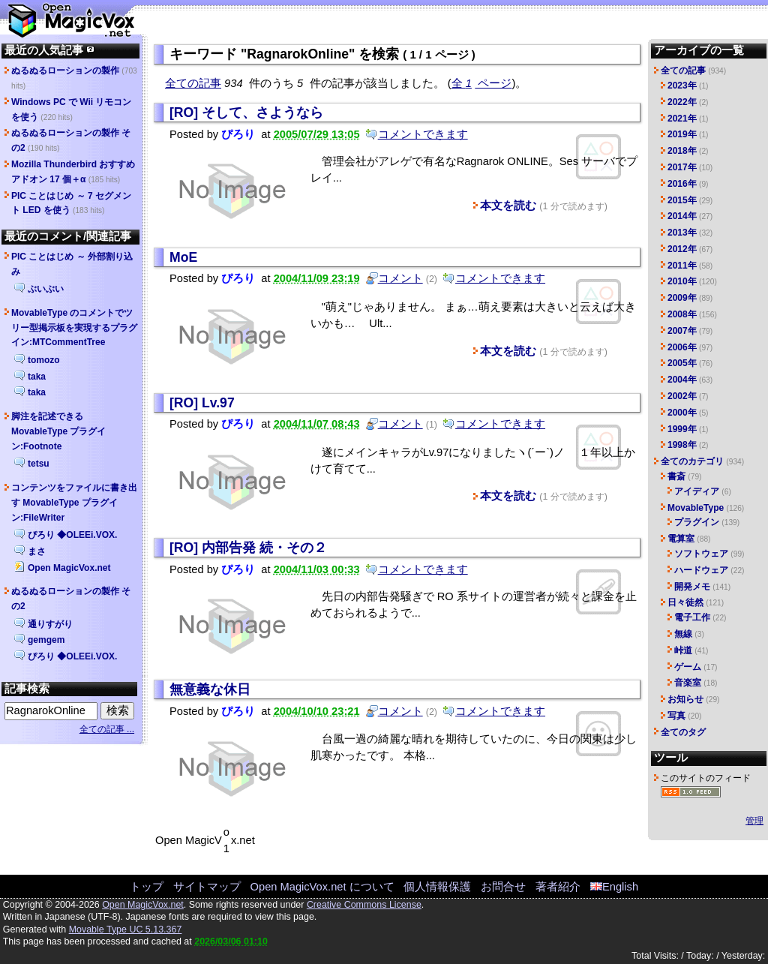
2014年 (682, 216)
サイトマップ (207, 887)
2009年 (682, 298)
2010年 (682, 281)
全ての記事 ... (107, 729)
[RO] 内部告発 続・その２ (248, 547)
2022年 (682, 102)
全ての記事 (193, 83)
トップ (147, 887)
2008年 (682, 314)
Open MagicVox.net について (322, 887)
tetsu (39, 463)
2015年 (682, 200)
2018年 (682, 151)
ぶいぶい (46, 289)
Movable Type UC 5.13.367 (125, 929)
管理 (755, 820)
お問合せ (503, 887)
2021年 (682, 118)
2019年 (682, 134)
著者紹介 (558, 887)
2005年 (682, 363)
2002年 (682, 396)
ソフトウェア (701, 553)
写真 (677, 715)
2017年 (682, 167)
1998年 (682, 445)
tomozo (44, 360)
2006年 (682, 347)
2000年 (682, 412)
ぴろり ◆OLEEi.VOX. (72, 535)
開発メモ (692, 586)
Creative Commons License (364, 904)
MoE (183, 257)
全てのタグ (683, 732)
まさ (37, 551)
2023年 (682, 85)
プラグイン (696, 522)
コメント (400, 278)
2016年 (682, 184)
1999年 (682, 429)
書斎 (677, 476)
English (614, 887)
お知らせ (686, 699)
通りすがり (50, 624)
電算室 (681, 538)
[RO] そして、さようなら (246, 112)
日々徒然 (686, 602)
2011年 (682, 265)
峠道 (683, 650)
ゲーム (687, 667)
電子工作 (692, 617)
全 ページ (482, 83)
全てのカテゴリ (692, 461)
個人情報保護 (437, 887)
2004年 (682, 379)
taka (37, 376)
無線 (683, 634)
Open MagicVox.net (69, 568)
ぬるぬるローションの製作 (65, 70)
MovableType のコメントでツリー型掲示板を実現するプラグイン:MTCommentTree (74, 328)
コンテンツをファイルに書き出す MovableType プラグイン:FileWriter (74, 502)
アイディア (696, 491)
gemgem (46, 640)
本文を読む (508, 206)
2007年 (682, 331)
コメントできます (423, 134)
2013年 (682, 232)
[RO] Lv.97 (202, 402)
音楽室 (687, 682)
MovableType (696, 508)
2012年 (682, 249)
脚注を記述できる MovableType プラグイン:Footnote (58, 431)
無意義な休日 (210, 689)
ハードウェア (701, 570)
